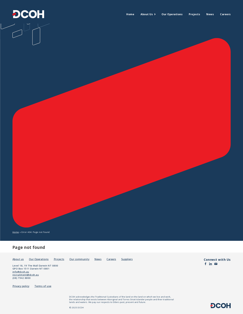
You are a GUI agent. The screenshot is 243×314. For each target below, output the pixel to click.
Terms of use (42, 286)
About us (147, 14)
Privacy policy (20, 286)
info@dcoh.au (20, 271)
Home (130, 14)
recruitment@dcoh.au (25, 274)
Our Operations (172, 14)
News (210, 14)
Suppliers (127, 259)
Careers (225, 14)
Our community (79, 259)
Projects (194, 14)
